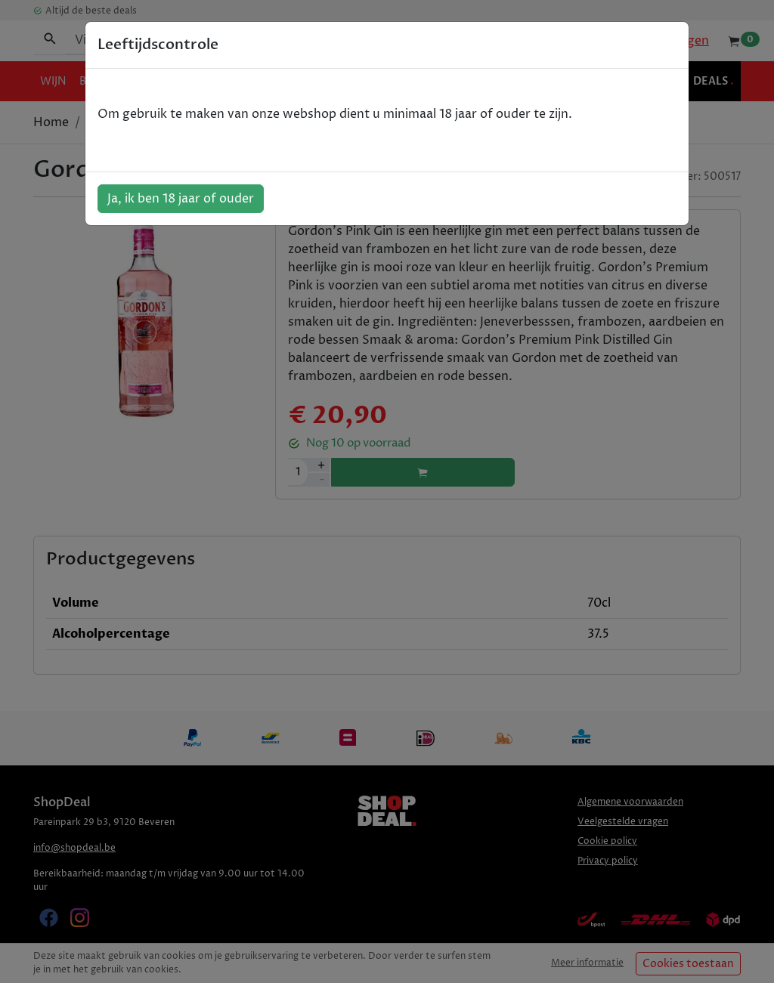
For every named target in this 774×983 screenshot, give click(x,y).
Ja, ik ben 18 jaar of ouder (180, 198)
